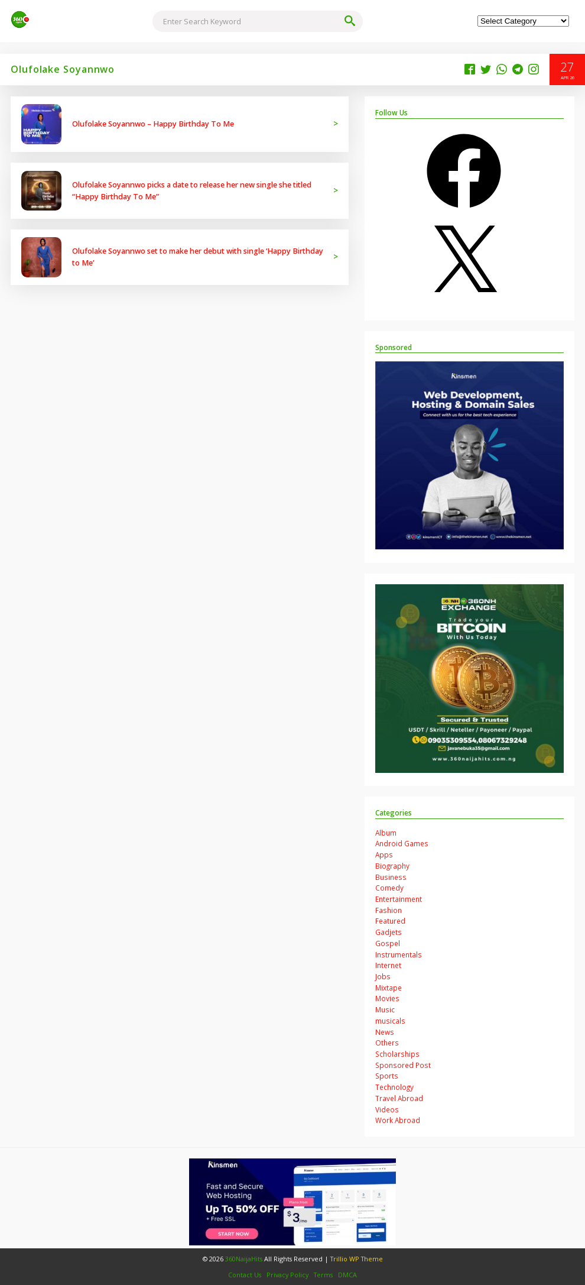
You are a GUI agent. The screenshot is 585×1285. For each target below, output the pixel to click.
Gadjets (388, 932)
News (384, 1032)
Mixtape (388, 987)
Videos (387, 1109)
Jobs (383, 976)
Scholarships (397, 1054)
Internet (388, 965)
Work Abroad (397, 1120)
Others (387, 1042)
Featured (390, 920)
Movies (387, 998)
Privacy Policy (287, 1274)
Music (385, 1009)
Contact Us (244, 1274)
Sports (386, 1075)
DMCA (347, 1274)
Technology (394, 1087)
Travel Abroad (399, 1098)
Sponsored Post (403, 1065)
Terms (323, 1274)
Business (391, 877)
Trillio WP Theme (356, 1258)
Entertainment (398, 899)
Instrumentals (398, 954)
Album (385, 832)
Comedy (389, 887)
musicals (390, 1020)
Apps (384, 854)
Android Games (401, 843)
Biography (392, 865)
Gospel (387, 943)
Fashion (388, 910)
